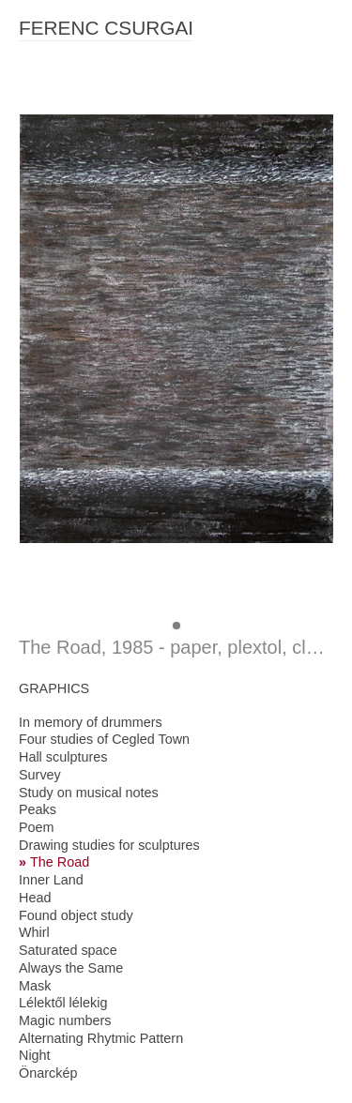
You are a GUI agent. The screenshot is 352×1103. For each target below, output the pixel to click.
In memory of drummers (90, 722)
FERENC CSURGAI (106, 27)
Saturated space (68, 950)
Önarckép (48, 1072)
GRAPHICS (54, 688)
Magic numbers (65, 1020)
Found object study (76, 915)
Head (35, 897)
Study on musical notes (89, 792)
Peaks (37, 809)
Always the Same (71, 967)
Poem (36, 827)
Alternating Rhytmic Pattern (101, 1038)
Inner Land (51, 879)
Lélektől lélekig (63, 1002)
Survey (40, 774)
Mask (35, 985)
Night (35, 1055)
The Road (59, 861)
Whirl (34, 932)
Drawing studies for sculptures (109, 845)
